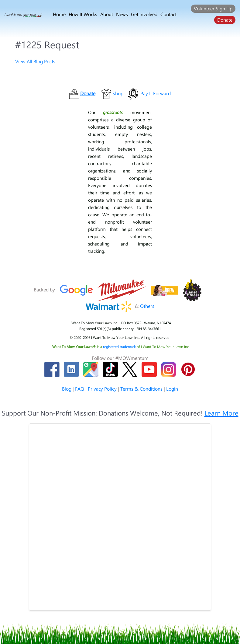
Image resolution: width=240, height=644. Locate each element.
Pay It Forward (155, 93)
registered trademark (120, 346)
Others (147, 306)
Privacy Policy (102, 388)
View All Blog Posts (35, 61)
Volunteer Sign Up (213, 8)
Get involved (144, 14)
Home (59, 14)
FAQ (79, 388)
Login (172, 388)
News (122, 14)
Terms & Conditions (141, 388)
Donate (224, 19)
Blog (66, 388)
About (106, 14)
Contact (168, 14)
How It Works (83, 14)
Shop (117, 93)
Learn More (221, 412)
